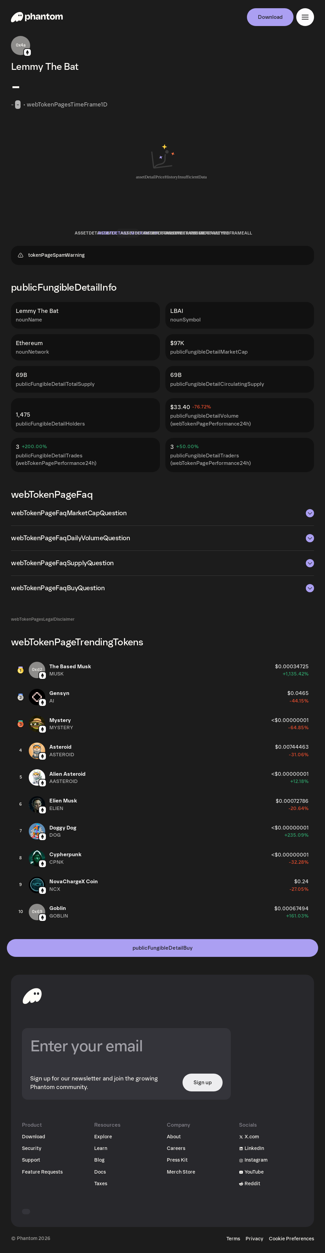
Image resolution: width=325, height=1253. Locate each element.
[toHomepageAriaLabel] (32, 996)
